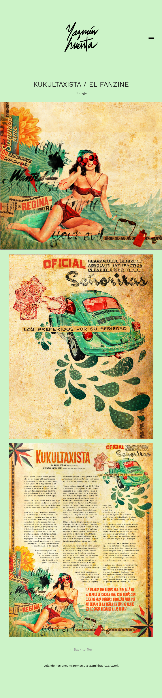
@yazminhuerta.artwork (102, 666)
